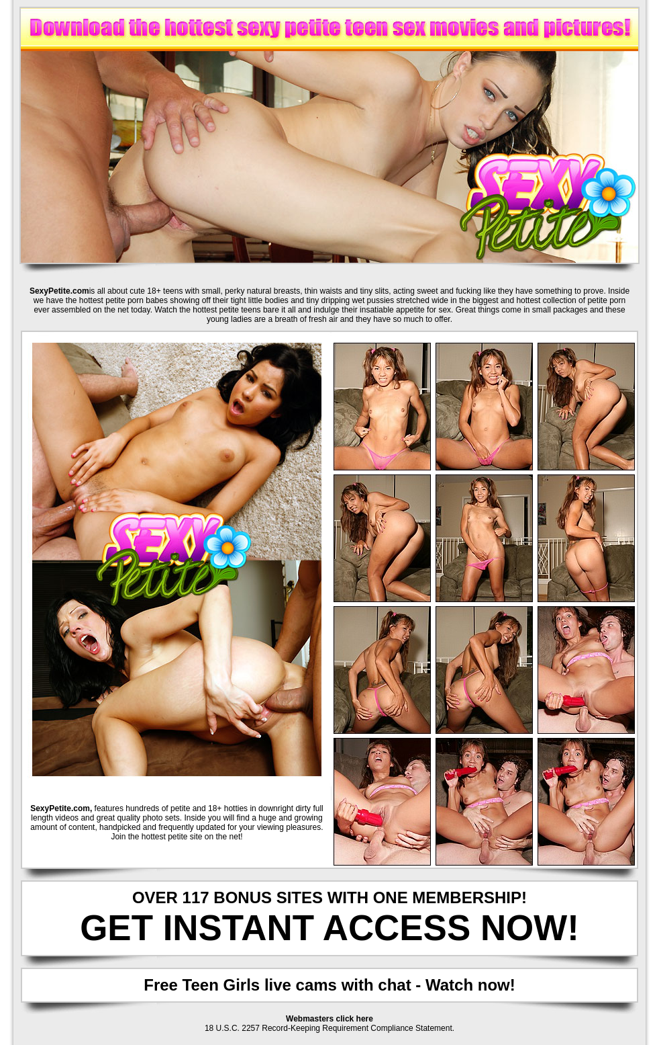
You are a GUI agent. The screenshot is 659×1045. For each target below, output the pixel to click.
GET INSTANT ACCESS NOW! (329, 928)
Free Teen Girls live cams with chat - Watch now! (329, 985)
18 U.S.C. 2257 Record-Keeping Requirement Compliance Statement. (329, 1028)
